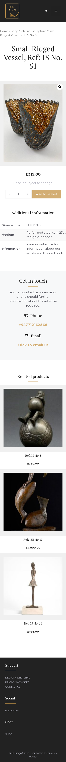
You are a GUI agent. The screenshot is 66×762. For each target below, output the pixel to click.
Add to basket (46, 194)
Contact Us (13, 686)
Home (4, 31)
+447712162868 (33, 325)
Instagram (12, 710)
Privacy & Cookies (17, 682)
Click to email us (33, 345)
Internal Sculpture (33, 31)
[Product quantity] (18, 194)
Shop (14, 31)
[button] (60, 87)
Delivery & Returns (17, 677)
